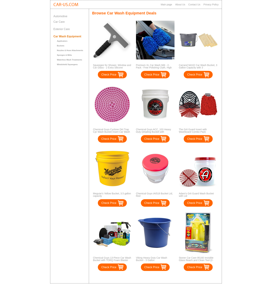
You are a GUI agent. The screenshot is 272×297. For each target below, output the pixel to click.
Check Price (108, 74)
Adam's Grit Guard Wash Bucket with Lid (196, 194)
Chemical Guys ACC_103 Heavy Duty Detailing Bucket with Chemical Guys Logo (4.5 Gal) (153, 132)
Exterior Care (61, 29)
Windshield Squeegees (67, 64)
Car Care (59, 21)
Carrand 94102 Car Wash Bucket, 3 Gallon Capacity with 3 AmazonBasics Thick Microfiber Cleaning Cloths (198, 69)
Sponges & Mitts (64, 55)
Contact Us (194, 4)
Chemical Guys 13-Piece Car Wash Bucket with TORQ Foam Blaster (112, 259)
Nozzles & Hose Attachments (70, 50)
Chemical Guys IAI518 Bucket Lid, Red (154, 194)
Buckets (60, 46)
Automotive (60, 16)
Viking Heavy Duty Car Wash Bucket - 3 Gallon (151, 259)
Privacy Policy (211, 4)
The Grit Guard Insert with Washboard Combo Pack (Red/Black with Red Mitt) (193, 132)
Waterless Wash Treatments (69, 60)
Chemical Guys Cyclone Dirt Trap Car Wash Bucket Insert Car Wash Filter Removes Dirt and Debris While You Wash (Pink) (111, 133)
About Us (180, 4)
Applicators (62, 41)
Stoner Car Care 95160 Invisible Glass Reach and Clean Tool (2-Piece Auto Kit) (196, 260)
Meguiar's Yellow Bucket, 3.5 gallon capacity (112, 194)
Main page (166, 4)
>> (161, 277)
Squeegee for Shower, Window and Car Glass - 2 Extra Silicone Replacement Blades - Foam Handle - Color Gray (112, 69)
